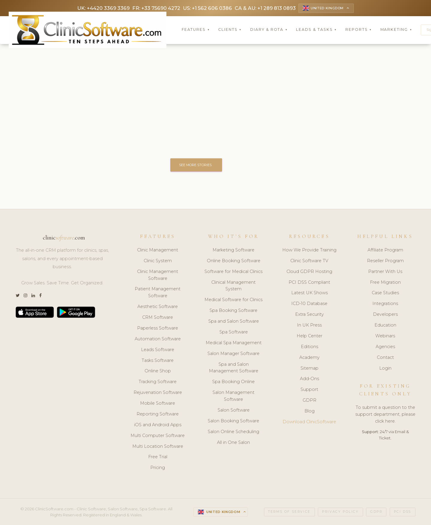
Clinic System (158, 261)
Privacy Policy (340, 512)
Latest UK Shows (309, 293)
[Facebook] (40, 295)
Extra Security (309, 314)
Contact (385, 357)
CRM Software (157, 317)
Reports (358, 30)
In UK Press (309, 325)
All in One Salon (233, 442)
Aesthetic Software (157, 306)
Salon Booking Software (233, 421)
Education (385, 325)
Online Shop (158, 371)
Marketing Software (233, 250)
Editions (309, 347)
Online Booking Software (233, 261)
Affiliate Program (385, 250)
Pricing (157, 468)
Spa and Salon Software (233, 321)
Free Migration (385, 282)
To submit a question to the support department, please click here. (385, 414)
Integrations (385, 303)
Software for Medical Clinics (233, 271)
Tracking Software (158, 382)
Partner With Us (385, 271)
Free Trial (157, 457)
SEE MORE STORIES (196, 165)
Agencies (385, 347)
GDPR (309, 400)
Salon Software (234, 410)
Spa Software (233, 332)
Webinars (385, 336)
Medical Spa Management (234, 343)
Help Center (309, 336)
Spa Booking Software (233, 310)
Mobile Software (157, 403)
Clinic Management (157, 250)
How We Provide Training (309, 250)
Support (309, 389)
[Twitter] (17, 295)
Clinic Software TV (309, 261)
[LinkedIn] (33, 295)
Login (385, 368)
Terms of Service (289, 512)
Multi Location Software (157, 446)
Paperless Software (157, 328)
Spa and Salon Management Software (233, 368)
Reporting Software (157, 414)
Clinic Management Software (157, 275)
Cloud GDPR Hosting (309, 271)
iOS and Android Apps (157, 425)
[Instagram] (25, 295)
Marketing (396, 30)
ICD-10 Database (309, 303)
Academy (309, 357)
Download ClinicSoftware (309, 422)
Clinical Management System (233, 286)
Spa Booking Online (233, 382)
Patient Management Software (157, 292)
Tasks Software (158, 360)
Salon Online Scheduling (233, 431)
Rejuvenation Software (157, 392)
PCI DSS (402, 512)
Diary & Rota (269, 30)
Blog (309, 411)
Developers (385, 314)
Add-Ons (309, 379)
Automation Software (158, 339)
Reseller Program (385, 261)
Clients (230, 30)
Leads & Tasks (316, 30)
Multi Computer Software (157, 435)
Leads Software (157, 349)
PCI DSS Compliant (309, 282)
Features (196, 30)
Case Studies (385, 293)
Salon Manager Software (233, 353)
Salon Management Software (233, 396)
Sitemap (309, 368)
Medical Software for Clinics (233, 300)
